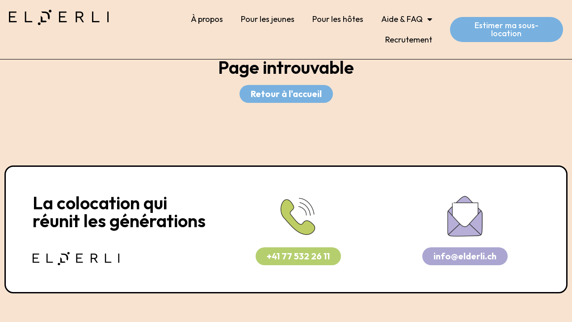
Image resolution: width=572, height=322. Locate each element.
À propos (207, 19)
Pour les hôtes (337, 19)
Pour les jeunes (267, 19)
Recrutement (408, 39)
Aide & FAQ (406, 19)
